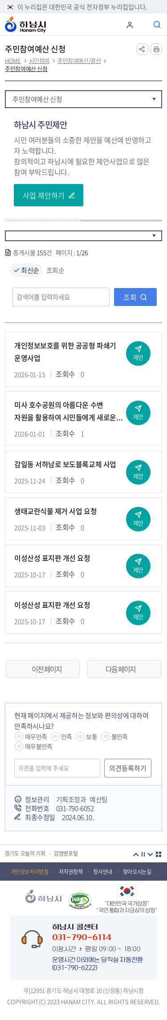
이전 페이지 (46, 669)
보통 (91, 736)
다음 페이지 (120, 669)
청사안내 (102, 872)
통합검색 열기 (157, 24)
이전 (136, 854)
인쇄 (156, 49)
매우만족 (36, 736)
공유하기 (142, 49)
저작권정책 (70, 872)
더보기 (158, 854)
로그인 (129, 24)
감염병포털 (65, 853)
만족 (66, 736)
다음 (150, 854)
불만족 (119, 736)
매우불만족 (38, 746)
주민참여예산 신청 (26, 69)
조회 (130, 297)
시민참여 (39, 61)
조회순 (55, 270)
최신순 (30, 270)
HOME (12, 61)
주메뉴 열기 (143, 24)
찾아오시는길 (137, 872)
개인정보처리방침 (30, 872)
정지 (143, 854)
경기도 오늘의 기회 (25, 853)
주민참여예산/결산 (79, 61)
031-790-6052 (75, 808)
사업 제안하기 (44, 195)
